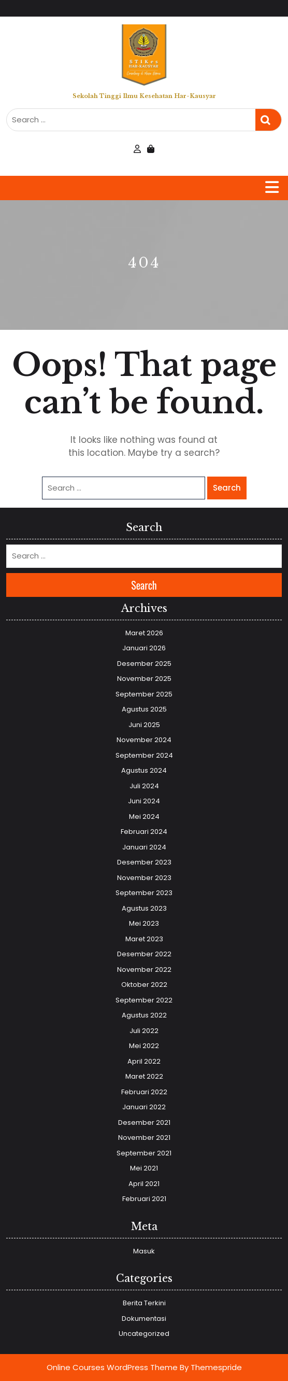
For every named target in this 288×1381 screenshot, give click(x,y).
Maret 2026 (144, 633)
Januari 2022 (144, 1107)
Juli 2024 (144, 786)
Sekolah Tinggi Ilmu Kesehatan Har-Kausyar (144, 96)
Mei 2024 (144, 816)
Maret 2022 (144, 1076)
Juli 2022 (144, 1031)
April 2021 (144, 1184)
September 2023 (144, 893)
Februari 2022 (144, 1092)
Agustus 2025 (144, 709)
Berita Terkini (144, 1303)
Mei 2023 (144, 923)
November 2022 (144, 969)
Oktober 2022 (144, 984)
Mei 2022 (144, 1046)
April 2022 (144, 1061)
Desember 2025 (144, 663)
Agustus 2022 (144, 1015)
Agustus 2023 (144, 908)
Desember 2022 (144, 954)
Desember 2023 (144, 862)
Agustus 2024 (144, 770)
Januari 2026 (144, 648)
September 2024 (144, 755)
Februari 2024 (144, 831)
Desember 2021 (144, 1122)
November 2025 (144, 678)
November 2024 (144, 740)
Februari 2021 (144, 1199)
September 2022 (144, 1000)
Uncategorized (144, 1333)
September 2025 (144, 694)
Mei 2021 (144, 1168)
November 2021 (144, 1137)
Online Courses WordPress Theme (112, 1367)
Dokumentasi (144, 1318)
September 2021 (144, 1153)
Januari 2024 (144, 847)
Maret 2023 (144, 939)
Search (268, 120)
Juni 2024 (144, 801)
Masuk (144, 1251)
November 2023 (144, 878)
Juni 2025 (144, 725)
